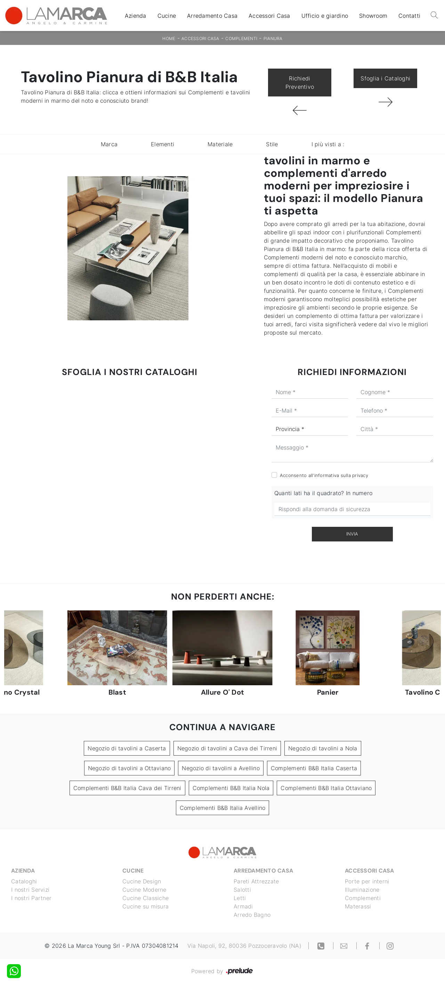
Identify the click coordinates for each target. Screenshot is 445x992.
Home (168, 38)
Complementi (241, 38)
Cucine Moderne (144, 889)
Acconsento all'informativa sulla (324, 475)
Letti (240, 898)
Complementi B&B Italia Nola (231, 787)
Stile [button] (272, 144)
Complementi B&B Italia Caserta (314, 768)
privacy (360, 475)
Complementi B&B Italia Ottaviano (326, 787)
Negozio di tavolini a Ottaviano (129, 768)
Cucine (166, 15)
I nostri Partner (31, 898)
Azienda (135, 15)
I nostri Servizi (30, 889)
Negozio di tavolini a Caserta (127, 748)
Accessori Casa (269, 15)
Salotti (242, 889)
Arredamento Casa (212, 15)
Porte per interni (367, 881)
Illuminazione (362, 889)
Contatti (409, 15)
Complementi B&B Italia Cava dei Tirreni (127, 787)
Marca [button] (109, 144)
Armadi (243, 906)
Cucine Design (141, 881)
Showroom (373, 15)
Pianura (273, 38)
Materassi (358, 906)
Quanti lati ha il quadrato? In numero (323, 493)
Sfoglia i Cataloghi (385, 78)
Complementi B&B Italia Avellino (223, 807)
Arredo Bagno (252, 914)
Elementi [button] (162, 144)
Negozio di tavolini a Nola (322, 748)
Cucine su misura (145, 906)
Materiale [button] (220, 144)
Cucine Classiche (145, 898)
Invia (352, 534)
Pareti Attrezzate (256, 881)
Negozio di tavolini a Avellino (221, 768)
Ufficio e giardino (324, 15)
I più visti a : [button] (328, 144)
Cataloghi (24, 881)
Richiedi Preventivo (299, 82)
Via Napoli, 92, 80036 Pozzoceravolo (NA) (244, 945)
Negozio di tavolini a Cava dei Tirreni (227, 748)
